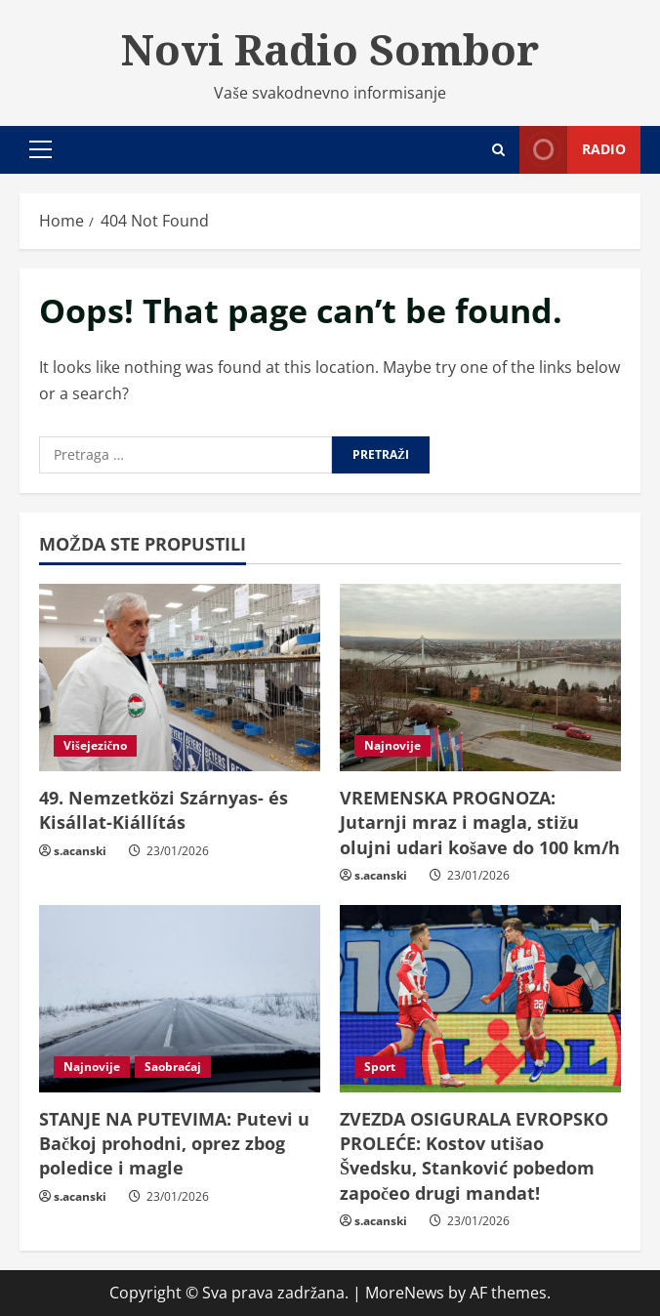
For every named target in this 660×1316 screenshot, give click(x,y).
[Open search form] (498, 150)
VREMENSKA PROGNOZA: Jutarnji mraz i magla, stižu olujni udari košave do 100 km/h (480, 822)
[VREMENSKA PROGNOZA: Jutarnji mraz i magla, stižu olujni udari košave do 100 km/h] (480, 677)
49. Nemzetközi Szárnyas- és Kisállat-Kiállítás (163, 810)
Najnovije (392, 745)
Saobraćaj (172, 1066)
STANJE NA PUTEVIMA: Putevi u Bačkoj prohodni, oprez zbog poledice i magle (174, 1143)
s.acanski (80, 851)
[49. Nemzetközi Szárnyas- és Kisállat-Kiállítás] (179, 677)
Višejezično (95, 745)
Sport (379, 1066)
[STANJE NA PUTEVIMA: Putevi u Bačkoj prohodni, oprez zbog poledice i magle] (179, 998)
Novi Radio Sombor (330, 49)
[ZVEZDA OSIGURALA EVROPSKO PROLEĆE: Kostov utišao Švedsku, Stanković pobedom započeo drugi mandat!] (480, 998)
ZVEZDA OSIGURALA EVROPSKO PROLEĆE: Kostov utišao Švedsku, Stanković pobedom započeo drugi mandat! (474, 1156)
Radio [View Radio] (572, 150)
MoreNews (404, 1292)
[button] (41, 149)
